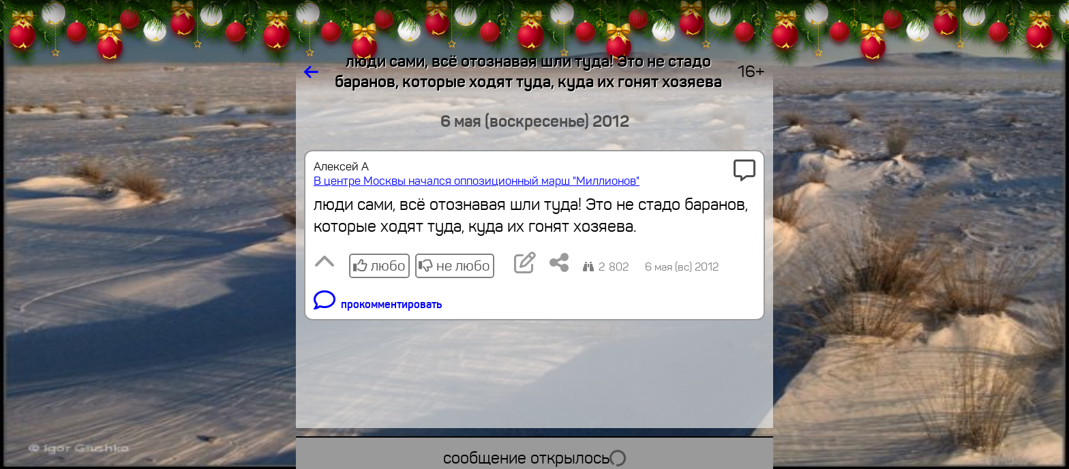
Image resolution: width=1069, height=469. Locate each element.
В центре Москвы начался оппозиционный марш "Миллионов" (476, 181)
